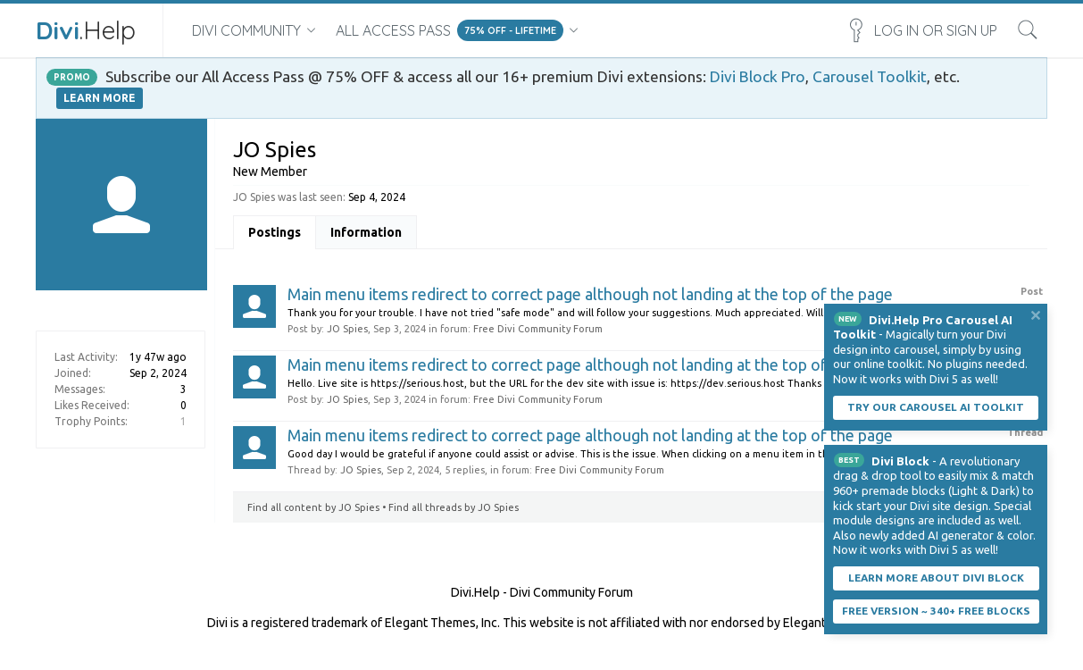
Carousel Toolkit (869, 76)
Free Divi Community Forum (538, 328)
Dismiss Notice (1036, 315)
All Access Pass (393, 30)
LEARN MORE (99, 98)
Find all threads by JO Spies (453, 507)
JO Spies (347, 328)
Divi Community (246, 30)
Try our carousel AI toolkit (935, 407)
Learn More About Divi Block (936, 577)
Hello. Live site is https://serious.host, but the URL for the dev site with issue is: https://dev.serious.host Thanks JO (562, 383)
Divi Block (900, 461)
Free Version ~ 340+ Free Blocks (936, 610)
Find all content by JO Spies (313, 507)
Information (366, 232)
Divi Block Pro (757, 76)
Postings (274, 232)
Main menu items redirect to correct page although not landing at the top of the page (590, 294)
